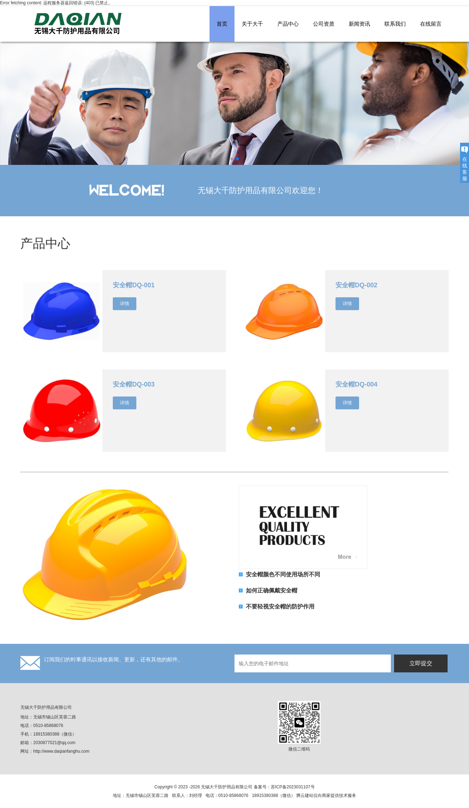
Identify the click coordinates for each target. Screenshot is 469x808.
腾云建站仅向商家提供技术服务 (326, 795)
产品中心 (288, 24)
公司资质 (323, 24)
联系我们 (395, 24)
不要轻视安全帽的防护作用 (280, 606)
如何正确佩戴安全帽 (271, 590)
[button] (231, 158)
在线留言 (431, 24)
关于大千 (252, 24)
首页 (222, 24)
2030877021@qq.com (54, 742)
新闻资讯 (359, 24)
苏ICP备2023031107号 (293, 786)
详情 (124, 303)
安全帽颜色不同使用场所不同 (283, 574)
